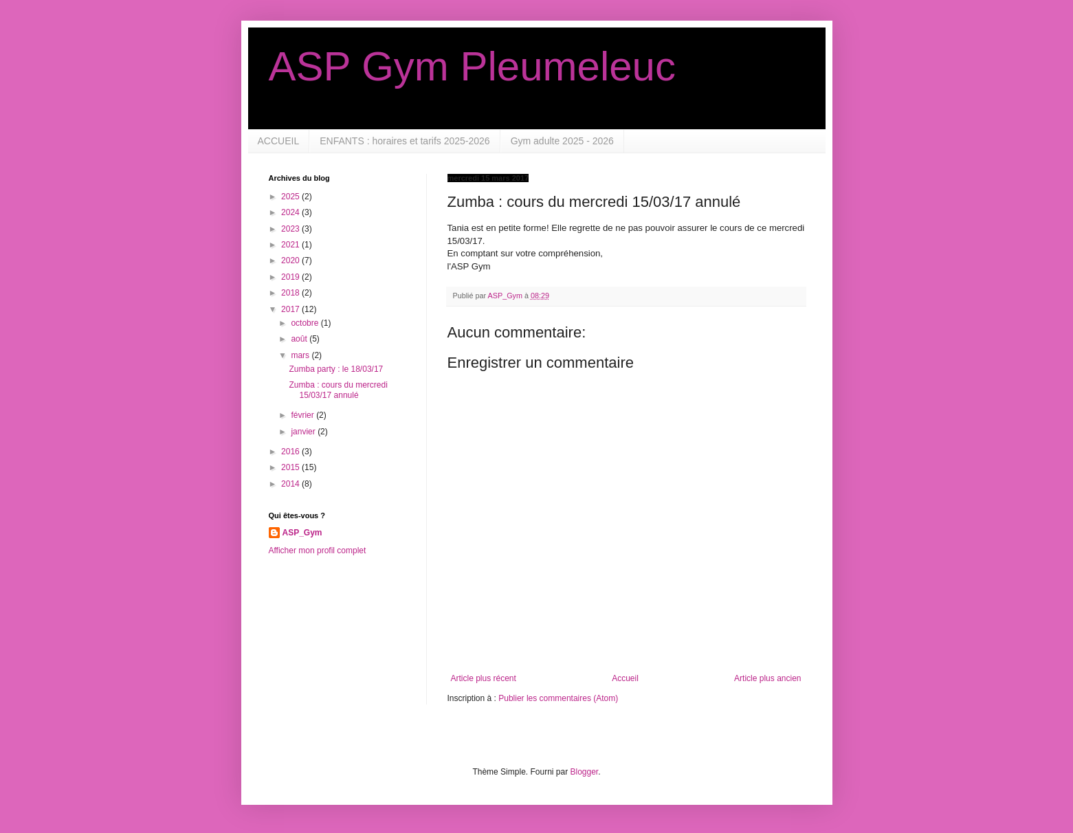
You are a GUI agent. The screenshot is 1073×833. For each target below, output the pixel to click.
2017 (291, 309)
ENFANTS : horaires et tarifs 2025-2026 (404, 140)
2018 (291, 293)
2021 (291, 244)
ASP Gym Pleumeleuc (472, 66)
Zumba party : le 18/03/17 (336, 369)
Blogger (585, 772)
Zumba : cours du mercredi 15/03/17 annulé (338, 389)
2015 (291, 467)
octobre (305, 323)
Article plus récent (483, 678)
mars (301, 355)
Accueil (625, 678)
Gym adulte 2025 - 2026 (562, 140)
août (300, 339)
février (303, 415)
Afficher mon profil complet (317, 550)
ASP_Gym (302, 532)
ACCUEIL (279, 140)
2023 (291, 229)
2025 (291, 196)
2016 (291, 451)
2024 (291, 212)
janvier (304, 431)
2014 (291, 484)
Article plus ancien (767, 678)
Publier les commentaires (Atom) (558, 698)
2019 (291, 277)
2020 (291, 260)
